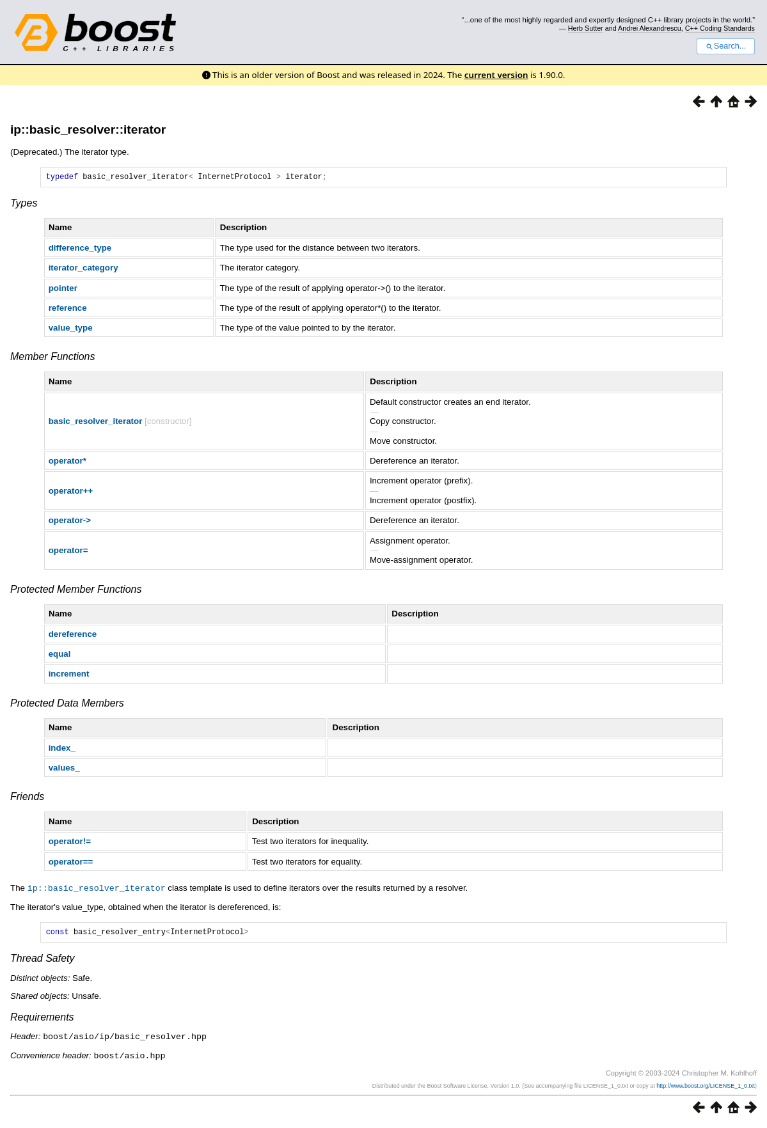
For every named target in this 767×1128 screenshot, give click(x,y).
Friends (27, 798)
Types (23, 205)
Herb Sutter (585, 28)
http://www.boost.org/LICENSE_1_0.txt (705, 1088)
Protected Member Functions (75, 591)
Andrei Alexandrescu (649, 28)
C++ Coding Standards (720, 28)
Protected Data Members (67, 705)
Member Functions (52, 358)
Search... (726, 46)
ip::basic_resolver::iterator (88, 129)
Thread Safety (42, 961)
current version (496, 75)
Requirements (42, 1020)
